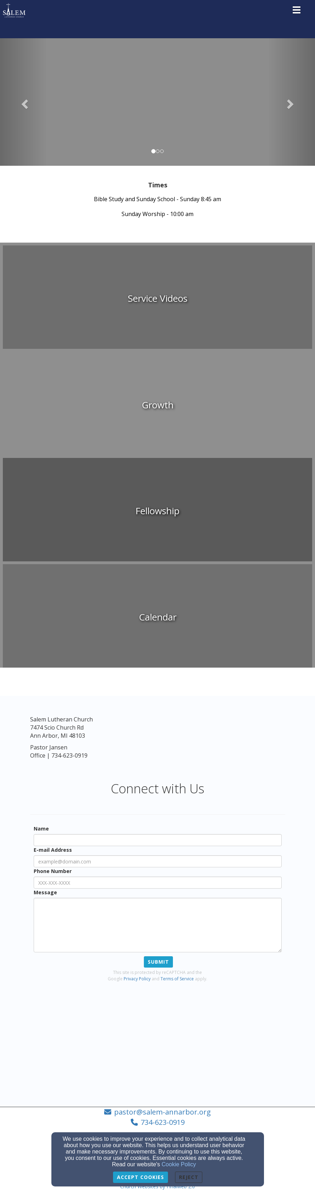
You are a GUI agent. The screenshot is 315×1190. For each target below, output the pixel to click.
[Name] (158, 840)
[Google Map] (157, 1045)
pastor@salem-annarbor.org (162, 1112)
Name (41, 828)
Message (45, 892)
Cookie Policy (179, 1164)
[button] (23, 102)
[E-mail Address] (158, 861)
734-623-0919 (163, 1122)
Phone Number (53, 871)
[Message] (158, 925)
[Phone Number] (158, 883)
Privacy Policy (137, 979)
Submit (158, 961)
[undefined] (157, 298)
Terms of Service (177, 979)
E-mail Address (53, 849)
